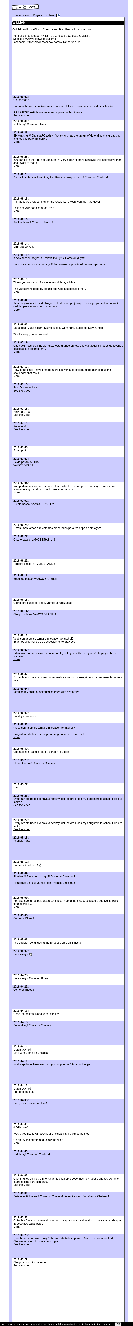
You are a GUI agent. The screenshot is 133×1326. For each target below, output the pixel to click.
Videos (50, 15)
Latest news (22, 15)
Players (37, 15)
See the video (21, 115)
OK (118, 1324)
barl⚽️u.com (25, 7)
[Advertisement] (41, 70)
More (16, 141)
